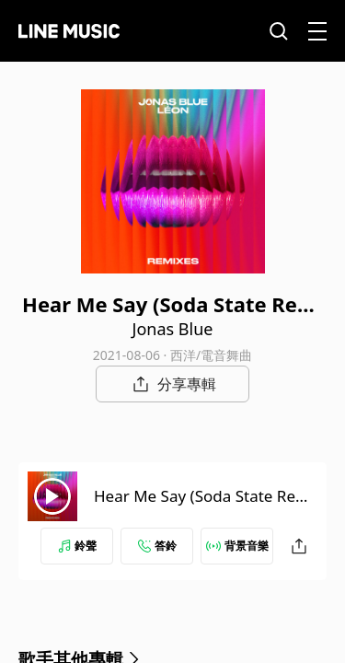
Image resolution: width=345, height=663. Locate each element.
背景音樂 (237, 545)
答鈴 (157, 545)
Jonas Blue (172, 329)
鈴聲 (77, 545)
